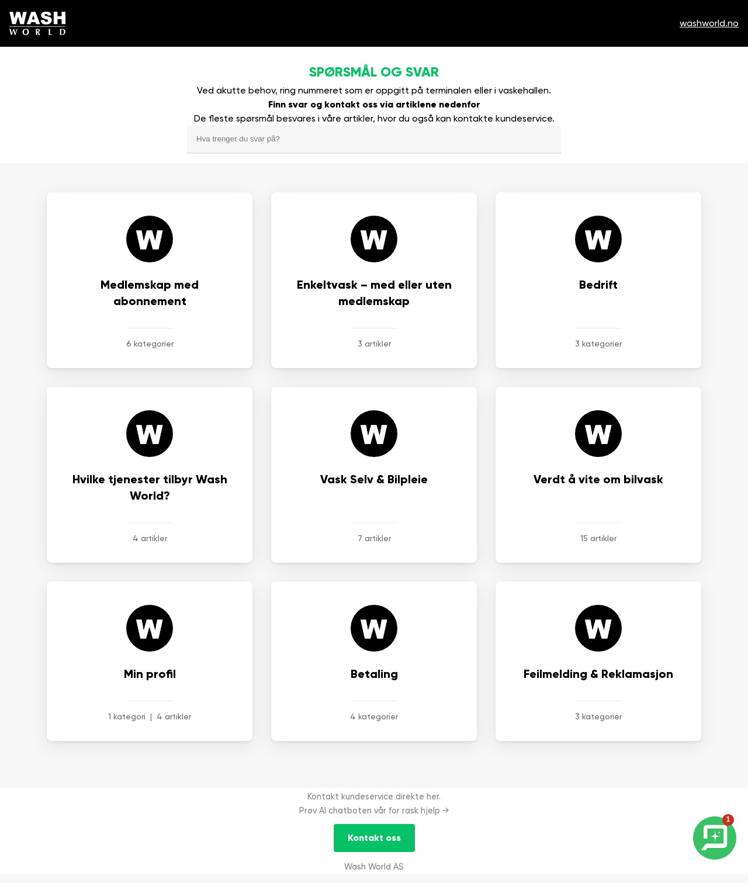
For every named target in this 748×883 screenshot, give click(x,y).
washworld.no (709, 23)
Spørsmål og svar (374, 72)
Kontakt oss (374, 837)
